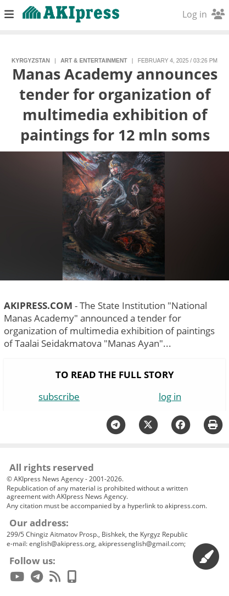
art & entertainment (93, 61)
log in (170, 396)
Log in (203, 14)
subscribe (59, 396)
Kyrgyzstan (31, 61)
